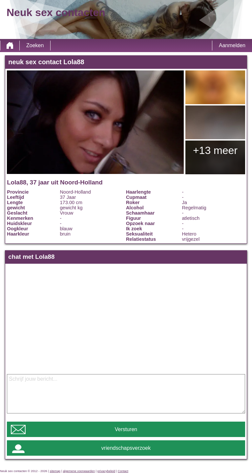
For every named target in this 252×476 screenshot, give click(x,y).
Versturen (126, 429)
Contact (123, 471)
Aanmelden (232, 45)
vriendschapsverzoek (126, 448)
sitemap (55, 471)
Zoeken (35, 45)
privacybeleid (106, 471)
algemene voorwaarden (79, 471)
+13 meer (215, 150)
